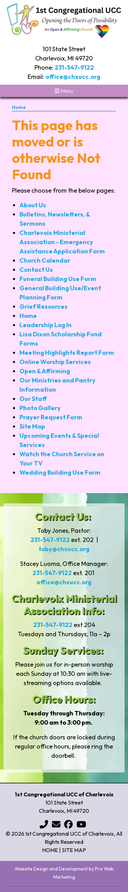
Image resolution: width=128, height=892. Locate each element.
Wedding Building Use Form (59, 472)
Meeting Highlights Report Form (66, 353)
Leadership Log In (45, 325)
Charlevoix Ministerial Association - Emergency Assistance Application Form (62, 242)
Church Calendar (44, 260)
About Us (32, 205)
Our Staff (33, 399)
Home (19, 107)
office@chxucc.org (72, 77)
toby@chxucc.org (64, 549)
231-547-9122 (74, 67)
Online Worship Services (55, 362)
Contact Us (36, 270)
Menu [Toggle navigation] (64, 90)
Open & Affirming (44, 371)
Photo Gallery (40, 408)
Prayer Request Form (50, 417)
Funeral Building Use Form (57, 279)
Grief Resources (43, 306)
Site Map (32, 426)
